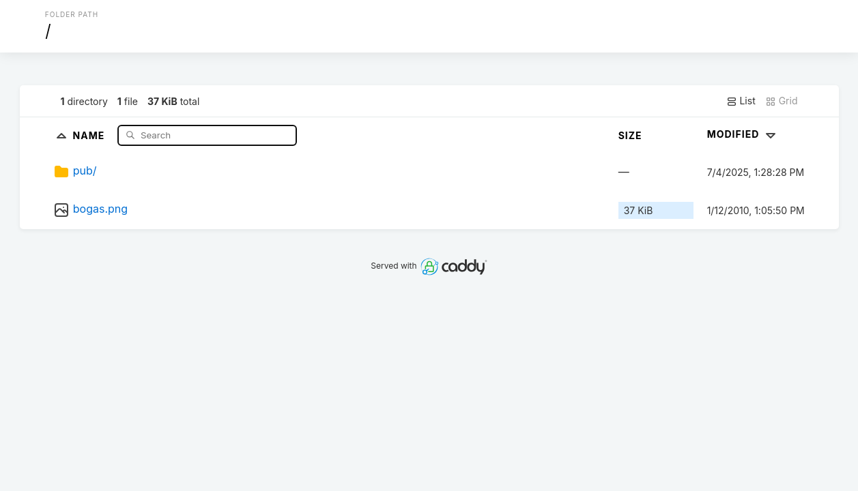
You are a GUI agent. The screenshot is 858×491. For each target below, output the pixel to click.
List (741, 101)
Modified (743, 134)
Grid (781, 101)
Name (90, 134)
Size (630, 135)
